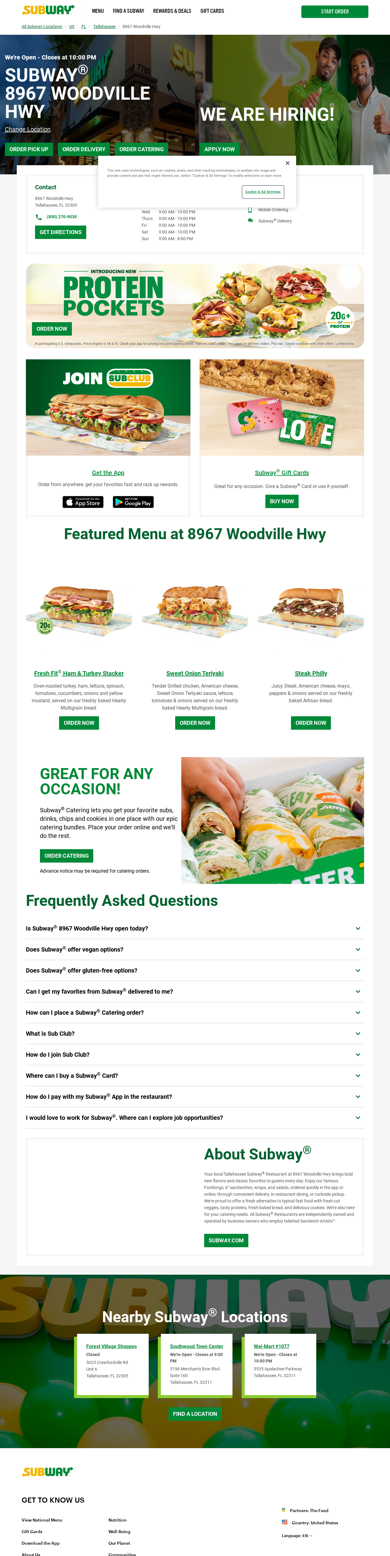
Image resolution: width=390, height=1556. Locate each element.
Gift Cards (212, 11)
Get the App (108, 472)
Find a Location (195, 1414)
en (295, 1536)
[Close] (287, 163)
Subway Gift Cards (282, 472)
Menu (98, 11)
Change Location (28, 129)
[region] (197, 182)
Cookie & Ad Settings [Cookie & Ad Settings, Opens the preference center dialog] (263, 192)
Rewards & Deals (172, 11)
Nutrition (117, 1520)
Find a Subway (128, 11)
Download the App (41, 1543)
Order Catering (141, 149)
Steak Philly (311, 673)
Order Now (52, 329)
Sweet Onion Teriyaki (195, 673)
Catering (266, 198)
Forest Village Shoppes (111, 1346)
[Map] (108, 1197)
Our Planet (119, 1543)
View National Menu (42, 1520)
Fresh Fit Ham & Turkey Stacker (79, 673)
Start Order (335, 11)
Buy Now (282, 501)
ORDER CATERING (66, 856)
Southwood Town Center (196, 1346)
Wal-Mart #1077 (271, 1346)
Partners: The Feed (309, 1511)
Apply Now (219, 149)
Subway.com (226, 1240)
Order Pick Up (28, 149)
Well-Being (119, 1532)
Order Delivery (83, 149)
